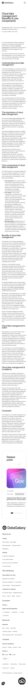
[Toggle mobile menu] (24, 2)
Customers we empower (9, 589)
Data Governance (19, 494)
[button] (12, 513)
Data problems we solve (9, 575)
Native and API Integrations (9, 608)
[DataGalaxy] (7, 3)
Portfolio (4, 552)
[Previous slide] (14, 464)
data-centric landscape (15, 118)
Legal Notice (5, 664)
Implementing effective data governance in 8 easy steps (16, 498)
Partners (4, 605)
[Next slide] (19, 464)
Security (12, 668)
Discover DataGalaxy (8, 643)
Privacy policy (22, 664)
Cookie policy (13, 664)
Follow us (5, 651)
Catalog (4, 538)
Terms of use (5, 668)
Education (5, 624)
